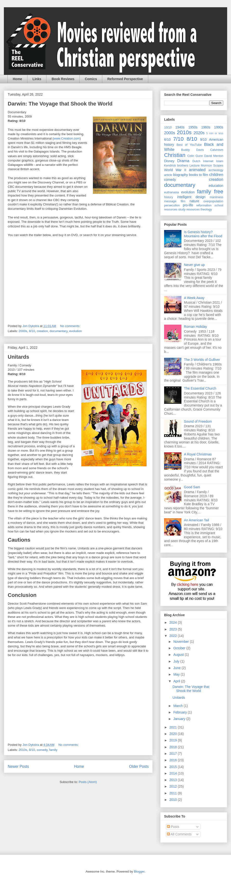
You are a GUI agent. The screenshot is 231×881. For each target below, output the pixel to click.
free (218, 192)
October (179, 648)
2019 (173, 740)
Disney (169, 161)
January (179, 719)
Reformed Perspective (125, 79)
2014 (173, 773)
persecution (172, 205)
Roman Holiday (195, 327)
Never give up (194, 265)
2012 (173, 786)
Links (36, 79)
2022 (173, 636)
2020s (199, 133)
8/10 (32, 331)
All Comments (179, 834)
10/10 (168, 127)
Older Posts (139, 766)
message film (174, 201)
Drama (183, 161)
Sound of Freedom (198, 421)
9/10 (203, 139)
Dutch (196, 161)
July (176, 661)
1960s (205, 127)
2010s (23, 750)
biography (180, 175)
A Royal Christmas (198, 454)
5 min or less (214, 133)
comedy (42, 750)
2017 (173, 753)
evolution (75, 331)
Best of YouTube (189, 145)
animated (197, 170)
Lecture (195, 165)
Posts (173, 827)
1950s (192, 127)
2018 (173, 747)
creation (42, 331)
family (53, 750)
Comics (91, 79)
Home (17, 79)
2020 (173, 734)
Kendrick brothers (176, 165)
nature (194, 201)
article (168, 175)
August (179, 655)
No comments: (70, 326)
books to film (198, 175)
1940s (180, 127)
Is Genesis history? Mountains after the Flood (203, 234)
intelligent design (191, 197)
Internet (208, 161)
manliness (216, 197)
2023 (173, 629)
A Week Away (194, 298)
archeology (215, 170)
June (177, 668)
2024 (173, 622)
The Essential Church (200, 388)
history (168, 197)
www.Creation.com (67, 138)
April (177, 681)
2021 (173, 727)
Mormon (206, 165)
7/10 (178, 139)
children (216, 174)
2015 (173, 767)
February (180, 712)
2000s (23, 331)
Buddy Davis (192, 150)
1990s (218, 127)
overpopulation (213, 201)
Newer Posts (18, 766)
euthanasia (171, 192)
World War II (175, 170)
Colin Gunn (195, 156)
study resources (189, 209)
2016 (173, 760)
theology (206, 209)
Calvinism (216, 150)
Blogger (139, 871)
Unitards (18, 357)
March (178, 706)
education (216, 186)
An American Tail (196, 520)
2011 (173, 793)
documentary (58, 331)
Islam (219, 161)
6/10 (167, 139)
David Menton (214, 156)
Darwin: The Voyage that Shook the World (60, 104)
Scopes (218, 165)
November (181, 641)
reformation (204, 205)
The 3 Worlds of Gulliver (202, 360)
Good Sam (192, 487)
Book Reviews (62, 79)
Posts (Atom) (88, 782)
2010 (173, 800)
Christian (174, 155)
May (176, 674)
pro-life (188, 205)
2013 (173, 780)
